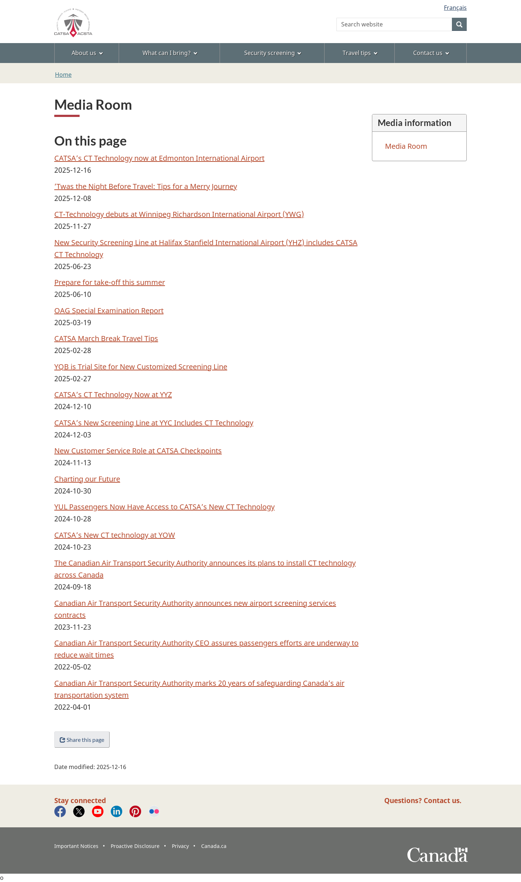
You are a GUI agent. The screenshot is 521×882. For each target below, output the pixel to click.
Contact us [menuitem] (431, 53)
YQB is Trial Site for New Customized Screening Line (140, 366)
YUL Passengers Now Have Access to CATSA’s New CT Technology (164, 507)
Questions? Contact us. (422, 800)
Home (63, 75)
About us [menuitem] (87, 53)
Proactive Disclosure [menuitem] (135, 846)
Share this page (82, 739)
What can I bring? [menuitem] (170, 53)
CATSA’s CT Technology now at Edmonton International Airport (159, 158)
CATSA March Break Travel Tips (106, 338)
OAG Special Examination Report (109, 310)
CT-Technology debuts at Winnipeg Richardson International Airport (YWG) (179, 214)
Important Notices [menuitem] (76, 846)
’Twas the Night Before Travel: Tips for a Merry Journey (145, 186)
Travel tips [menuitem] (360, 53)
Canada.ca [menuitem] (213, 846)
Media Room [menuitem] (406, 146)
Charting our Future (87, 479)
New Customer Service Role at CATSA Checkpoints (138, 450)
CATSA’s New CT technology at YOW (114, 535)
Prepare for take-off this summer (109, 282)
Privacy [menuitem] (180, 846)
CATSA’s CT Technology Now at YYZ (113, 394)
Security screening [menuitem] (273, 53)
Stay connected (80, 800)
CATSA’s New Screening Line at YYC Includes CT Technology (153, 423)
